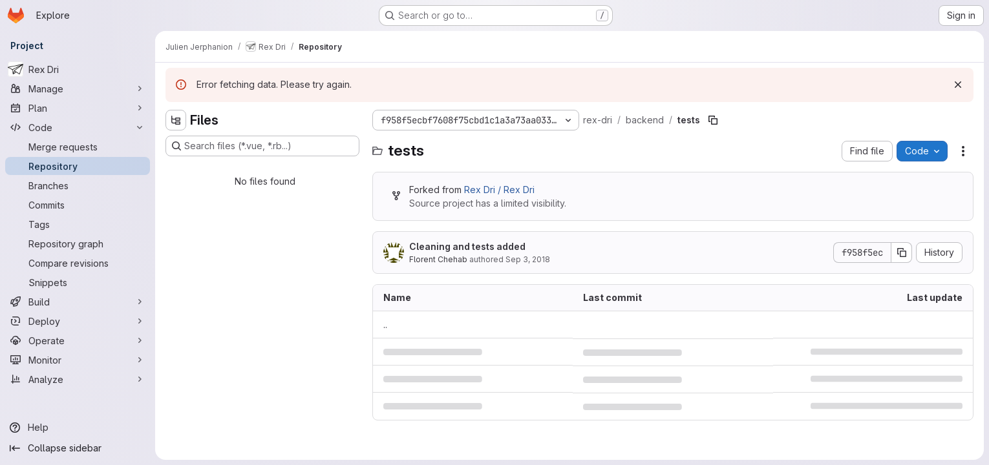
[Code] (77, 127)
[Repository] (77, 166)
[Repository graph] (77, 243)
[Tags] (77, 224)
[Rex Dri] (77, 69)
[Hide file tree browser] (175, 120)
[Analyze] (77, 379)
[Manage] (77, 88)
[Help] (77, 427)
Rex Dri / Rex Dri (499, 189)
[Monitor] (77, 360)
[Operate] (77, 340)
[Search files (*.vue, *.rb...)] (262, 146)
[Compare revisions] (77, 263)
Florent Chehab (438, 259)
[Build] (77, 302)
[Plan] (77, 108)
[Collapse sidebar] (77, 448)
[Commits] (77, 205)
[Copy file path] (713, 120)
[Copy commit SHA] (901, 252)
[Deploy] (77, 321)
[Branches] (77, 185)
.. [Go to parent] (385, 324)
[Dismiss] (958, 84)
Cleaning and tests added (467, 246)
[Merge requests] (77, 147)
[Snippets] (77, 282)
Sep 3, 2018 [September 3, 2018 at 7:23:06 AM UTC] (527, 259)
